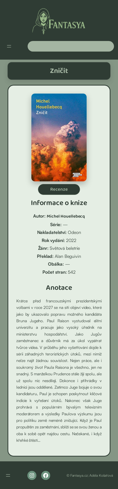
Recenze (59, 189)
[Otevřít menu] (9, 46)
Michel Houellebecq (66, 216)
